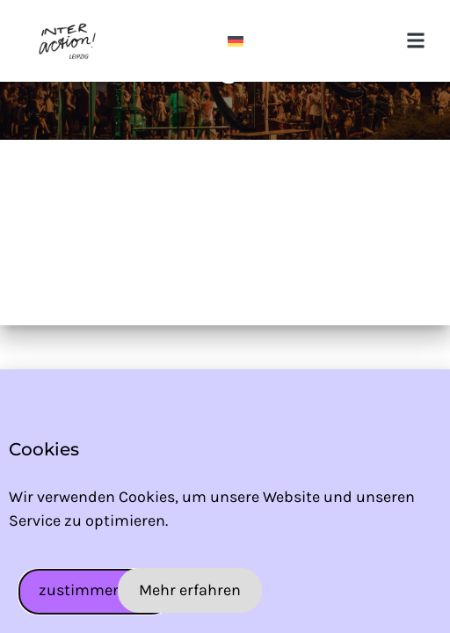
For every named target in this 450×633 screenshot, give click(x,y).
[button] (416, 40)
